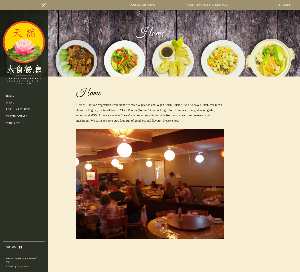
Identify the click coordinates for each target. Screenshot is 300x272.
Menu (10, 102)
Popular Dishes (18, 109)
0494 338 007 (285, 4)
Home (10, 95)
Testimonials (17, 116)
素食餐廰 (24, 70)
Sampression (23, 266)
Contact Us (15, 123)
